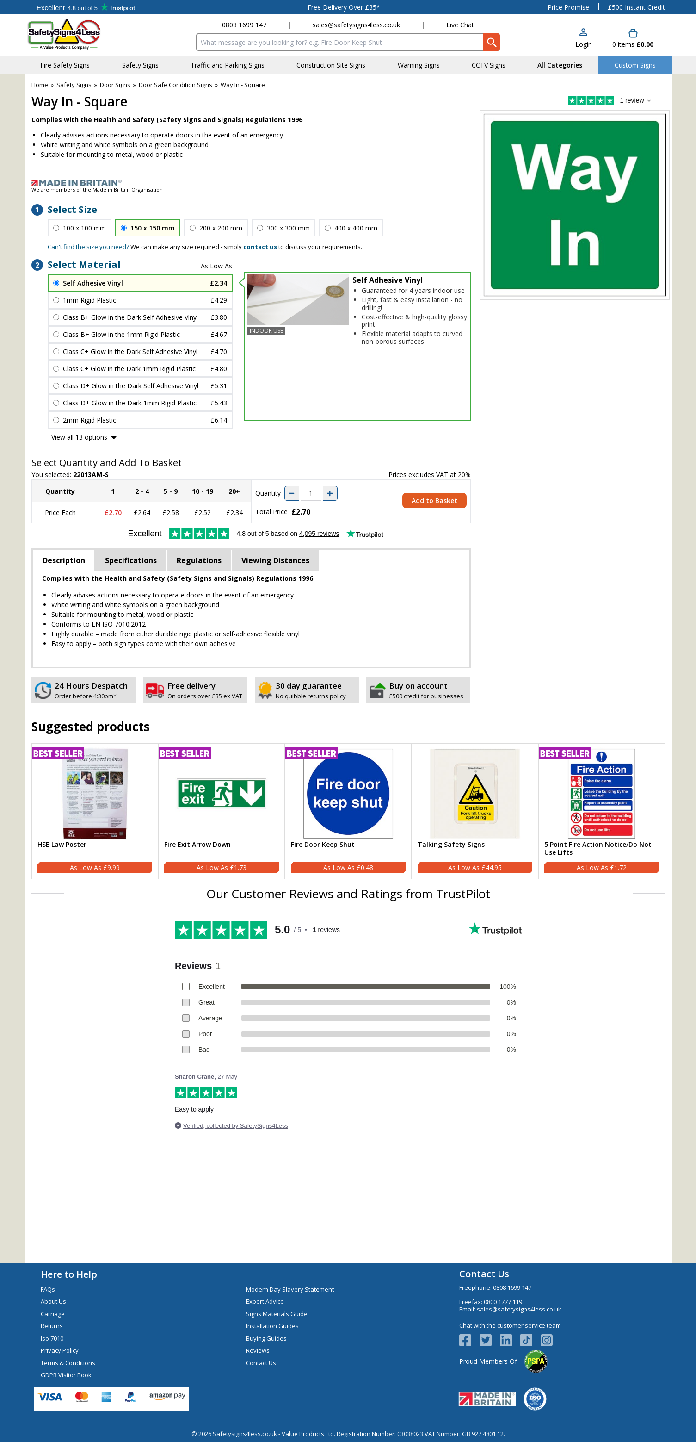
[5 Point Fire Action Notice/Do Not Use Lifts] (601, 811)
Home (39, 85)
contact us (260, 246)
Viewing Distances (275, 560)
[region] (95, 793)
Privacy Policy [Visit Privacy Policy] (60, 1350)
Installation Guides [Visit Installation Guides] (272, 1326)
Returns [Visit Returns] (52, 1326)
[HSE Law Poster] (94, 811)
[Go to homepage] (82, 34)
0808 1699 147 (244, 24)
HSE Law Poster (61, 845)
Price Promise (568, 7)
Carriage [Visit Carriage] (53, 1314)
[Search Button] (491, 42)
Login (583, 44)
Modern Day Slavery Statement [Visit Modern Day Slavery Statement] (290, 1289)
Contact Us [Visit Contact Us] (261, 1363)
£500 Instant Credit (636, 7)
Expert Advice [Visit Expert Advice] (265, 1301)
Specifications (131, 560)
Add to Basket (434, 500)
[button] (583, 38)
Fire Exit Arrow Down (197, 845)
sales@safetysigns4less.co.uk (356, 24)
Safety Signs (74, 85)
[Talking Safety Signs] (475, 811)
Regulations (199, 560)
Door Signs (115, 85)
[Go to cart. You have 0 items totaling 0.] (632, 38)
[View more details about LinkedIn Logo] (510, 1340)
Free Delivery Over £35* (344, 7)
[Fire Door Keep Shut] (348, 811)
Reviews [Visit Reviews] (258, 1350)
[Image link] (348, 183)
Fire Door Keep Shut (323, 845)
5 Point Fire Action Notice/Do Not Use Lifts (598, 849)
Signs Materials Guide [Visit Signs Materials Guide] (277, 1314)
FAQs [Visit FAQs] (48, 1289)
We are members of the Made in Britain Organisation (97, 189)
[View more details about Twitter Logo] (490, 1340)
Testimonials (85, 6)
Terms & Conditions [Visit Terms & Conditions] (68, 1363)
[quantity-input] (311, 493)
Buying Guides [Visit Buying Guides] (266, 1338)
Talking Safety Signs (451, 845)
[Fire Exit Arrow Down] (221, 811)
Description (64, 560)
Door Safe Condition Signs (175, 85)
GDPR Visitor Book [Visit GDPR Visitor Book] (66, 1375)
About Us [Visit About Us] (53, 1301)
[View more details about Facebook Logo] (469, 1340)
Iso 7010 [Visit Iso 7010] (52, 1338)
